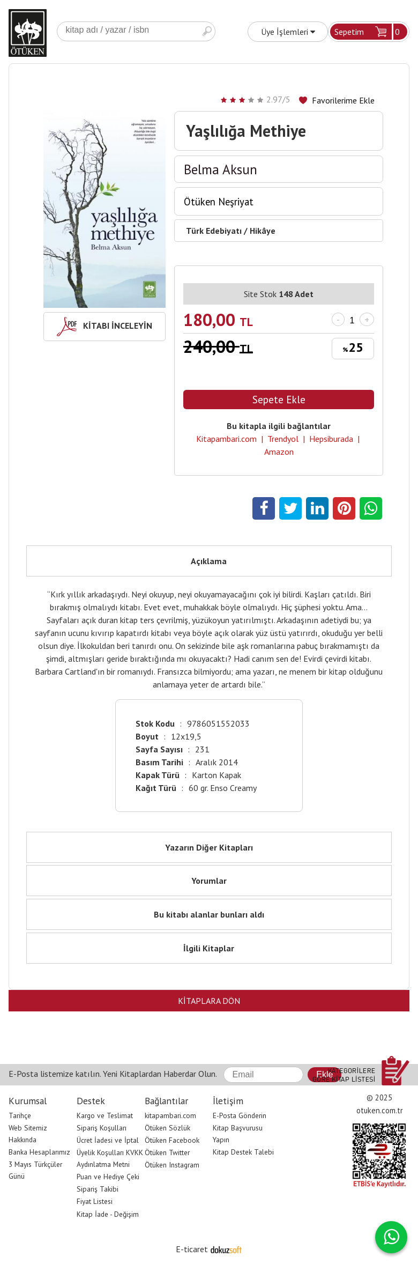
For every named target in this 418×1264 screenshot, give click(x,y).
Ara (207, 31)
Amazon (279, 451)
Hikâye (262, 230)
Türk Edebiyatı (214, 230)
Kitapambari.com (226, 438)
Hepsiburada (331, 438)
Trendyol (282, 438)
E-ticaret (192, 1249)
